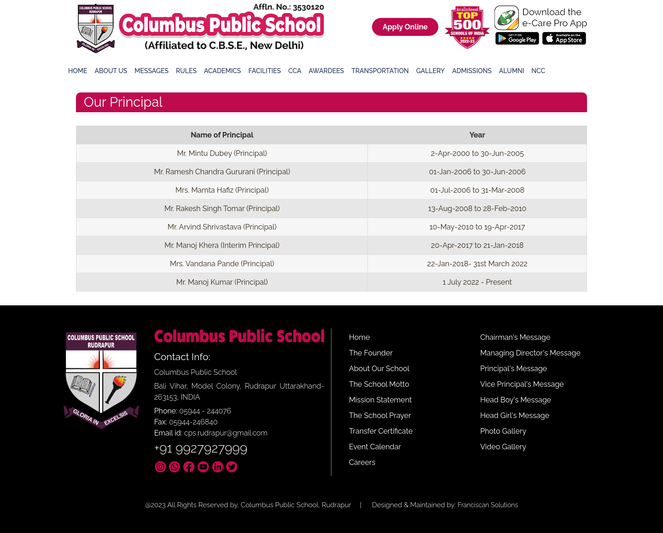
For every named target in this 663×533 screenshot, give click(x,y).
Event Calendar (375, 446)
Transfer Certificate (381, 431)
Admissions (472, 71)
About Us (111, 71)
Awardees (326, 71)
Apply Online (405, 27)
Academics (222, 71)
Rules (186, 71)
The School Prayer (380, 415)
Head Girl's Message (514, 415)
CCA (294, 71)
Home (77, 71)
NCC (538, 71)
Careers (362, 462)
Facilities (264, 71)
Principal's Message (513, 368)
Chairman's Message (515, 337)
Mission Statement (380, 399)
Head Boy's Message (515, 399)
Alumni (511, 71)
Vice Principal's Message (522, 384)
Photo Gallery (503, 431)
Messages (151, 71)
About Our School (379, 368)
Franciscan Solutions (488, 505)
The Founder (371, 353)
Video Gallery (503, 446)
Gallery (430, 71)
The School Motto (379, 384)
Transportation (380, 71)
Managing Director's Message (530, 353)
